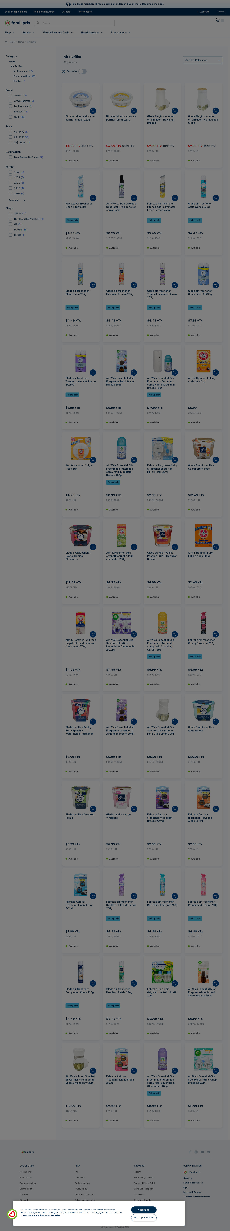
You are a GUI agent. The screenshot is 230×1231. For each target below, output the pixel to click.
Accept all (144, 1209)
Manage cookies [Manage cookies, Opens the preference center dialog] (143, 1217)
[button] (12, 1214)
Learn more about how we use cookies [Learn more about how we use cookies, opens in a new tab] (40, 1215)
